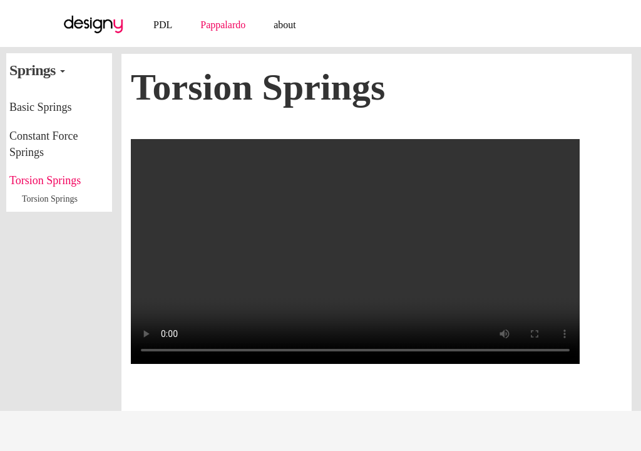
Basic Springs (40, 107)
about (285, 24)
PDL (162, 24)
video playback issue (355, 251)
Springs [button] (37, 70)
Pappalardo (222, 24)
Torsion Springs (45, 180)
